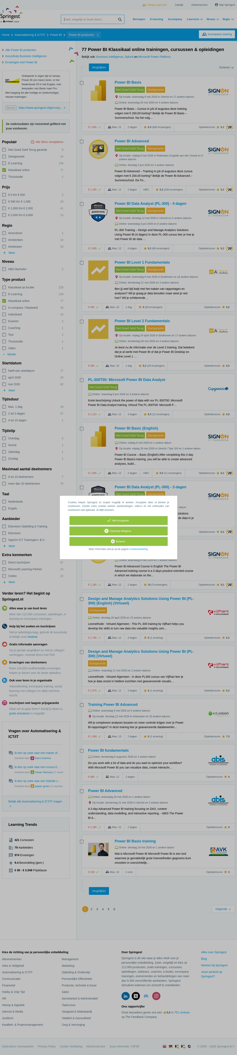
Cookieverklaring (138, 549)
